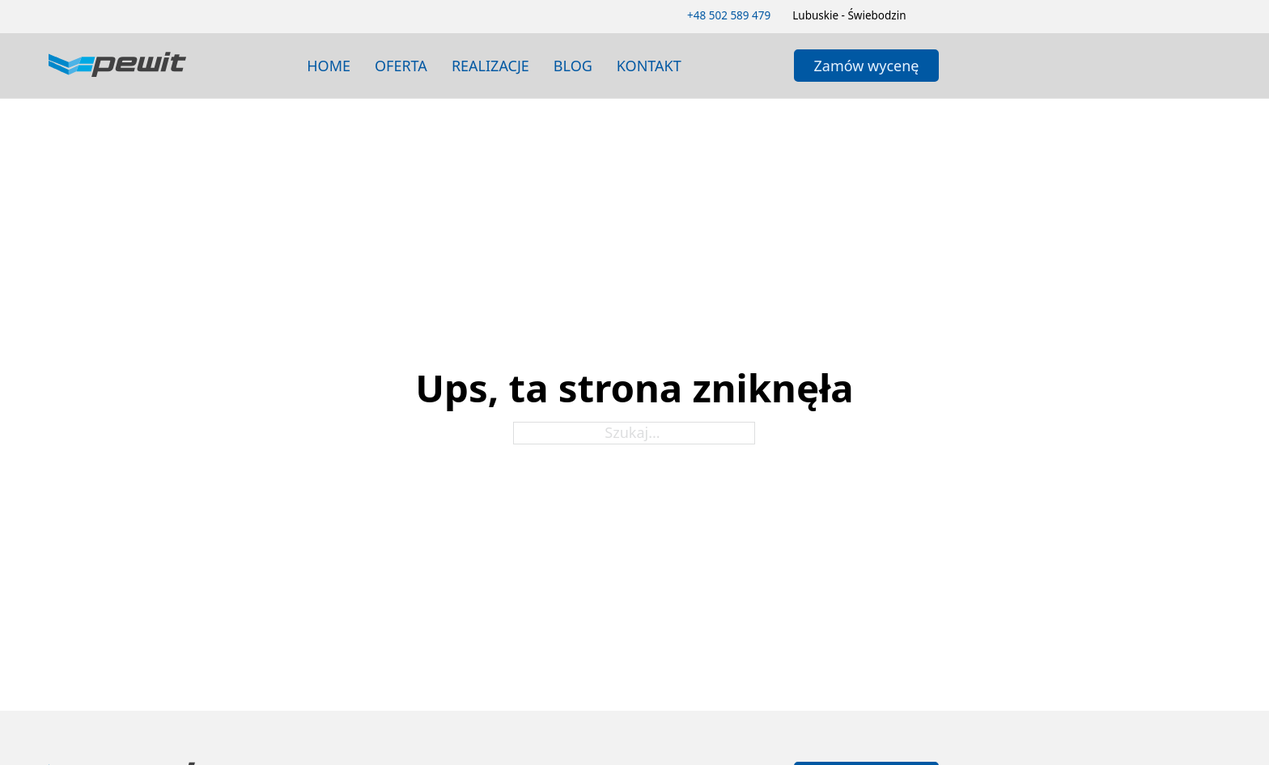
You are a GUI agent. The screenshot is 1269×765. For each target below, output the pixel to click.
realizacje (490, 65)
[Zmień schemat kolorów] (934, 16)
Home (328, 65)
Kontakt (649, 65)
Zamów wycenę (866, 65)
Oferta (401, 65)
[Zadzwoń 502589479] (728, 16)
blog (573, 65)
